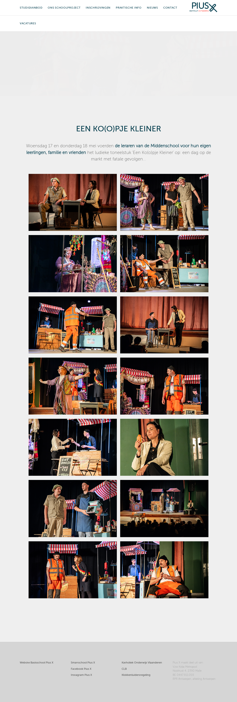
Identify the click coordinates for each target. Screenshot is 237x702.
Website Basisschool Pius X (36, 662)
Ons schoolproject (64, 7)
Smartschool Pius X (83, 662)
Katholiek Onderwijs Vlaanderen (142, 662)
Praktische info (129, 7)
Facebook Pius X (81, 668)
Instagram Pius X (81, 674)
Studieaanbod (31, 7)
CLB (124, 668)
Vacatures (28, 23)
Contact (170, 7)
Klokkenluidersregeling (136, 674)
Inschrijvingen (98, 7)
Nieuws (152, 7)
